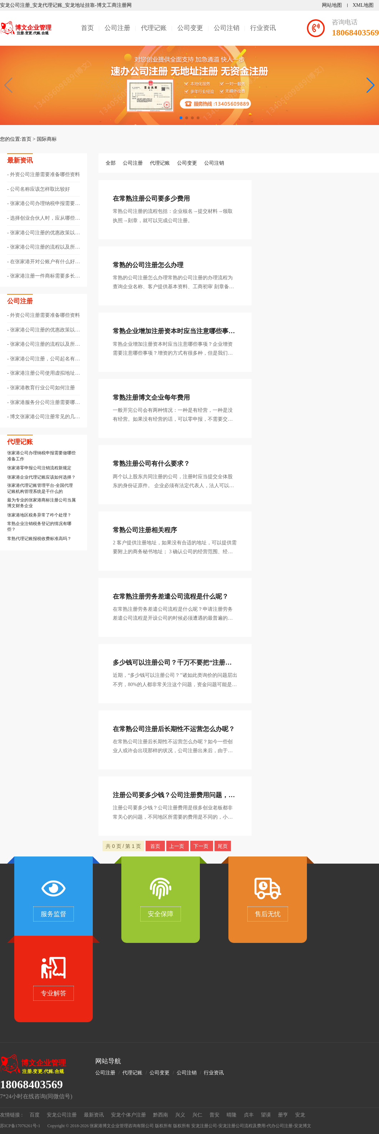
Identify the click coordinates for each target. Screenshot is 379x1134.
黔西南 (160, 1115)
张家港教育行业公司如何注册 (42, 387)
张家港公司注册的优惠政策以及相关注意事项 (43, 233)
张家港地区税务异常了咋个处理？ (39, 515)
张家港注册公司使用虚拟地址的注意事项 (43, 373)
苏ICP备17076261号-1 (20, 1125)
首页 (87, 27)
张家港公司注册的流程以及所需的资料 (43, 247)
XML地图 (363, 5)
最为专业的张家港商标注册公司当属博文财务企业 (41, 503)
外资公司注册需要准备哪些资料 (45, 174)
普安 (214, 1115)
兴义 (180, 1115)
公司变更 (190, 27)
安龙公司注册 (62, 1115)
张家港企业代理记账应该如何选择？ (41, 477)
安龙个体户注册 (128, 1115)
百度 (35, 1115)
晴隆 (232, 1115)
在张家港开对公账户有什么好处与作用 (43, 262)
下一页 (201, 846)
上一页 (177, 846)
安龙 (300, 1115)
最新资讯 (94, 1115)
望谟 (266, 1115)
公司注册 (117, 27)
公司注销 (226, 27)
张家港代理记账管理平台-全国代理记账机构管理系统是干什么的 (40, 488)
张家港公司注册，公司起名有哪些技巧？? (43, 359)
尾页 (223, 846)
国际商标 (47, 139)
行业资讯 (263, 27)
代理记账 (154, 27)
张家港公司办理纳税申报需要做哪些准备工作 (43, 204)
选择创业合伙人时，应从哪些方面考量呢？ (43, 218)
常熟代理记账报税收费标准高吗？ (39, 538)
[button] (370, 85)
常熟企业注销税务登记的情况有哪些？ (39, 526)
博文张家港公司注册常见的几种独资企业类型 (43, 417)
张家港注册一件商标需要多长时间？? (43, 276)
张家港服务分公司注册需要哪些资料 (43, 403)
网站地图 (332, 5)
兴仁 (197, 1115)
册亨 (283, 1115)
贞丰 (249, 1115)
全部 (111, 163)
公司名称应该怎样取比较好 (40, 189)
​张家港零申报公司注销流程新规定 (39, 467)
